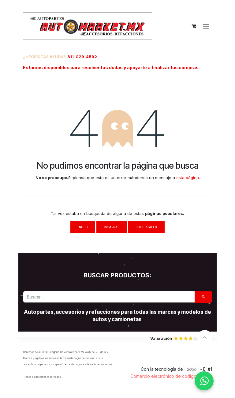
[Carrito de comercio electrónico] (194, 26)
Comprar (111, 227)
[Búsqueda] (203, 297)
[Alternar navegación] (206, 26)
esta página (187, 177)
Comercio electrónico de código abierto (171, 376)
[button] (204, 337)
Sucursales (146, 227)
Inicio (83, 227)
